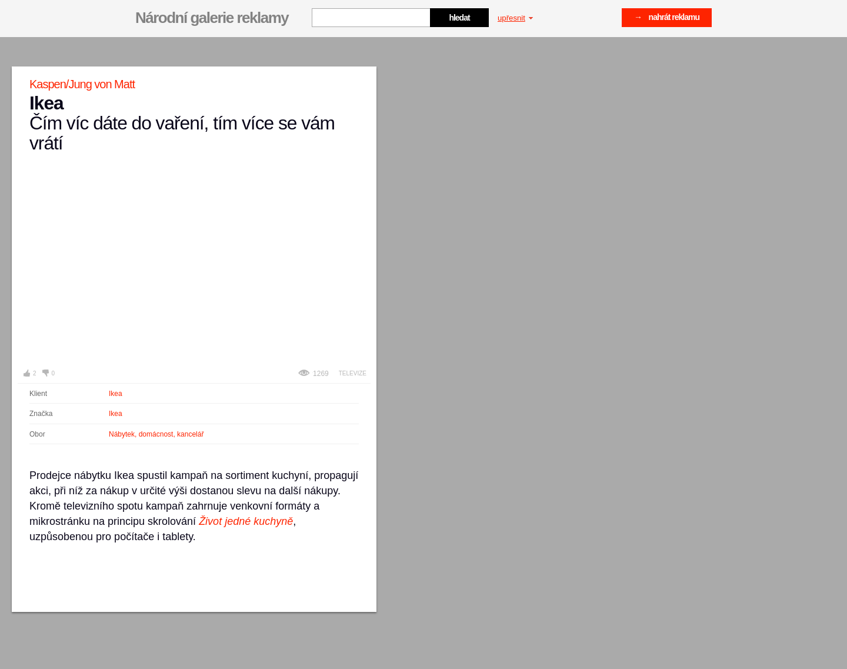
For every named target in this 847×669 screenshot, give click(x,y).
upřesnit (515, 18)
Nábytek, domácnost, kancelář (156, 434)
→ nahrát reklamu (666, 17)
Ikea (115, 394)
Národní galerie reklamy (211, 17)
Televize (352, 373)
